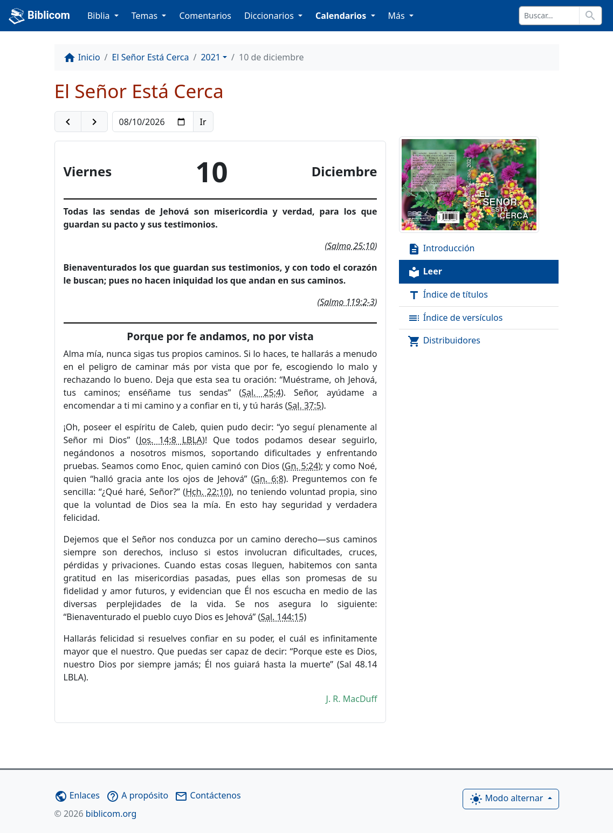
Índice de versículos (455, 318)
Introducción (441, 249)
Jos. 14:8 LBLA (170, 440)
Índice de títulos (447, 295)
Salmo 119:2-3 (347, 302)
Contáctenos (207, 795)
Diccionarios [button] (270, 16)
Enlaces (77, 795)
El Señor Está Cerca (150, 57)
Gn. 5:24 (302, 466)
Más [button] (397, 16)
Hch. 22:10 (207, 492)
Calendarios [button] (341, 16)
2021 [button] (211, 57)
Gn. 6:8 (268, 479)
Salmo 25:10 (351, 246)
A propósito (137, 795)
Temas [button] (146, 16)
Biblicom (39, 16)
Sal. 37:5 (304, 405)
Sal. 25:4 (261, 392)
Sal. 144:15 (282, 617)
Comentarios (205, 16)
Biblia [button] (99, 16)
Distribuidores (444, 341)
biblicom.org (95, 814)
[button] (67, 122)
